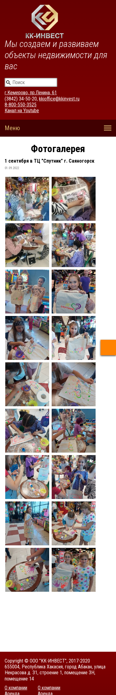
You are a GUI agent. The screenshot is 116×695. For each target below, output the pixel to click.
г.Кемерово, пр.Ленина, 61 (31, 93)
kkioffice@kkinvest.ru (59, 99)
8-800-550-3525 (21, 105)
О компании (16, 688)
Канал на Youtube (22, 110)
